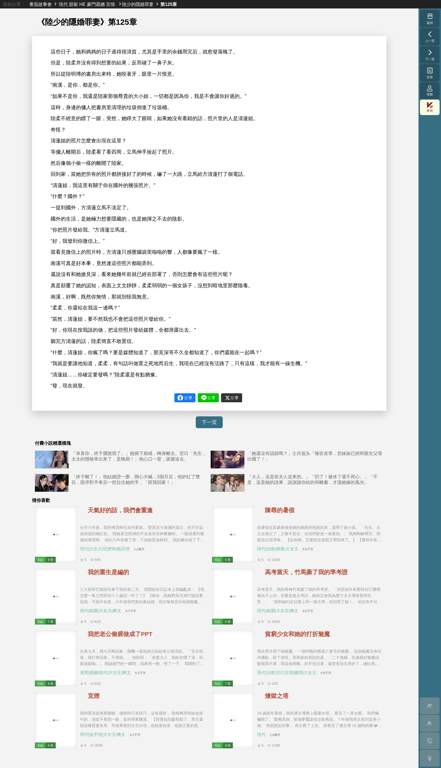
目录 (429, 73)
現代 (63, 4)
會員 (430, 107)
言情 (110, 4)
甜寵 (73, 4)
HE (82, 4)
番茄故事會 (40, 4)
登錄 (430, 90)
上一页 (430, 36)
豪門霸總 (96, 4)
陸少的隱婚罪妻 (138, 4)
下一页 (209, 422)
